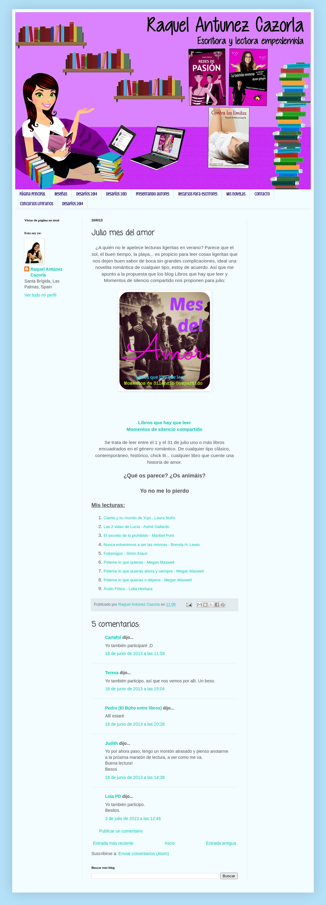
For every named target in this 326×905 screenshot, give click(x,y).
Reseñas (61, 194)
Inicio (170, 843)
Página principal (32, 194)
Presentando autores (152, 194)
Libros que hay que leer (164, 422)
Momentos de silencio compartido (165, 429)
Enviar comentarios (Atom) (144, 853)
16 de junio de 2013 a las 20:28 (135, 724)
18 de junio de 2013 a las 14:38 (135, 777)
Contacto (262, 194)
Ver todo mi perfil (40, 295)
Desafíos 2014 (86, 194)
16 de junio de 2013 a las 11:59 (135, 653)
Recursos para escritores (197, 194)
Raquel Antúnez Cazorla (46, 272)
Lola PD (113, 796)
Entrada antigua (221, 843)
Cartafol (113, 637)
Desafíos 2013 (116, 194)
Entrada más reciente (113, 843)
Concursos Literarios (36, 204)
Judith (111, 743)
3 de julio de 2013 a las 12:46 (133, 818)
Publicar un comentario (121, 831)
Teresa (112, 672)
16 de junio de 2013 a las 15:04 (135, 688)
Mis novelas (235, 194)
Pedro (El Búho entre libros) (133, 708)
